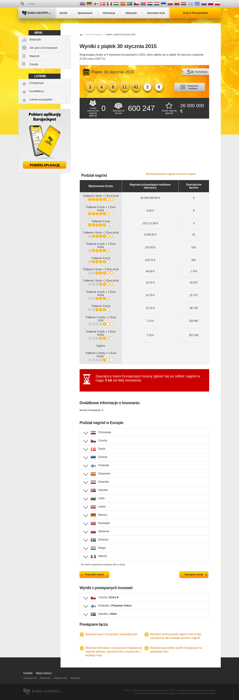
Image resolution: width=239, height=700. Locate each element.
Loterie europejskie (41, 99)
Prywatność (45, 678)
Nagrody (35, 56)
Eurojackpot (37, 83)
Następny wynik (194, 574)
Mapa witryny (44, 673)
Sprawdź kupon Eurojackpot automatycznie (111, 634)
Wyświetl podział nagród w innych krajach (171, 174)
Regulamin (75, 678)
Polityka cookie (60, 678)
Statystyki (35, 39)
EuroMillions (37, 91)
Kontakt (28, 673)
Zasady (34, 64)
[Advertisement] (144, 147)
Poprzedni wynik (94, 574)
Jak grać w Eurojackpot (43, 47)
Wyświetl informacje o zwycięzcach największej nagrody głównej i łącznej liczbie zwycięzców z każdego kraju (114, 651)
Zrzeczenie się (29, 678)
